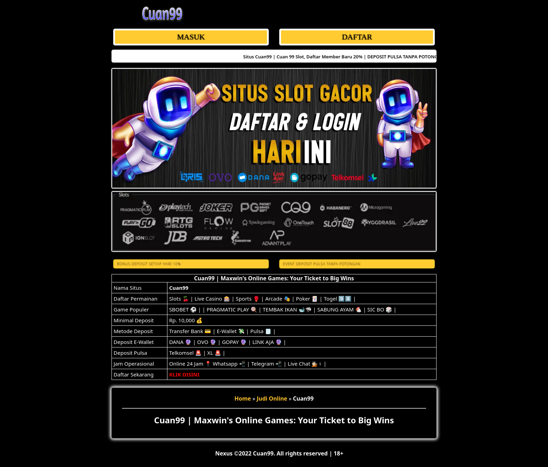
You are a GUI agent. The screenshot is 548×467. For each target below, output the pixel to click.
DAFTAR (357, 37)
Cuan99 (178, 287)
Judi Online (272, 398)
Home (243, 398)
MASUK (191, 37)
